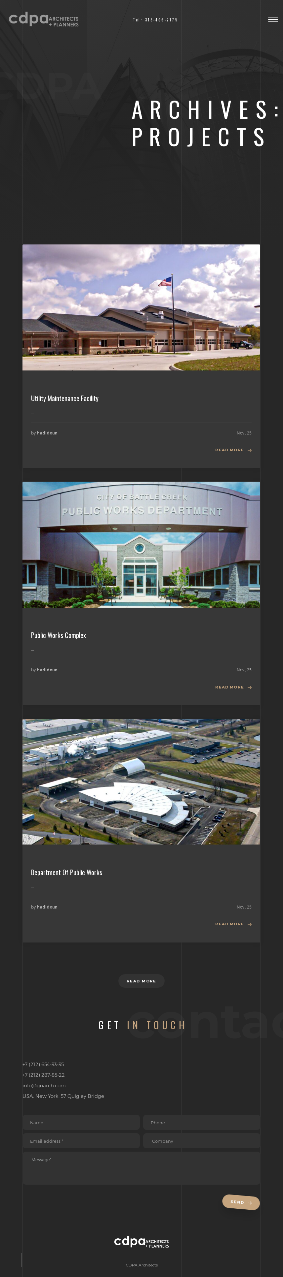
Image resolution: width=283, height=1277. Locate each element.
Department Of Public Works (66, 873)
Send (242, 1210)
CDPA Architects (142, 1272)
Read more (229, 450)
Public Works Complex (58, 636)
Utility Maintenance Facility (65, 398)
